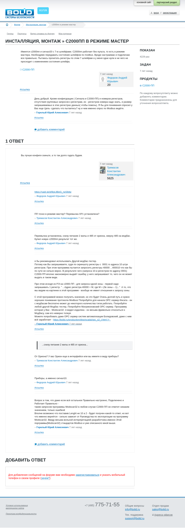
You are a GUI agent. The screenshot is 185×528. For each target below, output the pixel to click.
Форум (17, 24)
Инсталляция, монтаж (36, 24)
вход (156, 12)
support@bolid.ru (134, 518)
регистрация (170, 12)
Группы (10, 34)
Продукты (22, 34)
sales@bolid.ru (160, 509)
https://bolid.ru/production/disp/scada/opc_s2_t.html (82, 319)
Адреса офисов (163, 514)
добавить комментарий (51, 129)
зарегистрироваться (87, 474)
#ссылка (25, 89)
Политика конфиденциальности (21, 514)
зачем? (45, 478)
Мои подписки (65, 34)
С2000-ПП (28, 69)
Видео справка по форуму (42, 34)
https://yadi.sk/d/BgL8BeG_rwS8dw (53, 192)
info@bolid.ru (132, 509)
